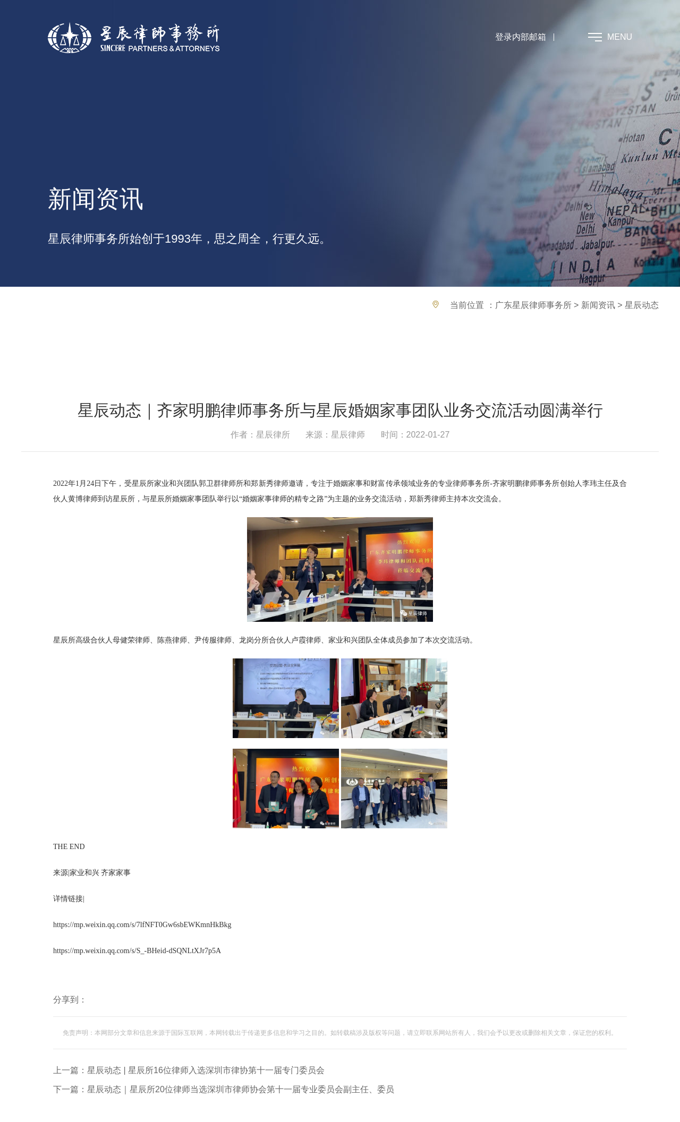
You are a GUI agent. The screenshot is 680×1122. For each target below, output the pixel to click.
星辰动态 (642, 305)
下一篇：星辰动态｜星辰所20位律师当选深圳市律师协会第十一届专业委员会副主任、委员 (223, 1089)
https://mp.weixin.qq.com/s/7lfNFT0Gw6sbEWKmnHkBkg (142, 925)
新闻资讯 (598, 305)
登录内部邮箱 (520, 36)
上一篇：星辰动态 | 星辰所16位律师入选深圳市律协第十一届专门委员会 (189, 1070)
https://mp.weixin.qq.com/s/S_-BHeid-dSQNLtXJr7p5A (137, 951)
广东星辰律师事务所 (533, 305)
